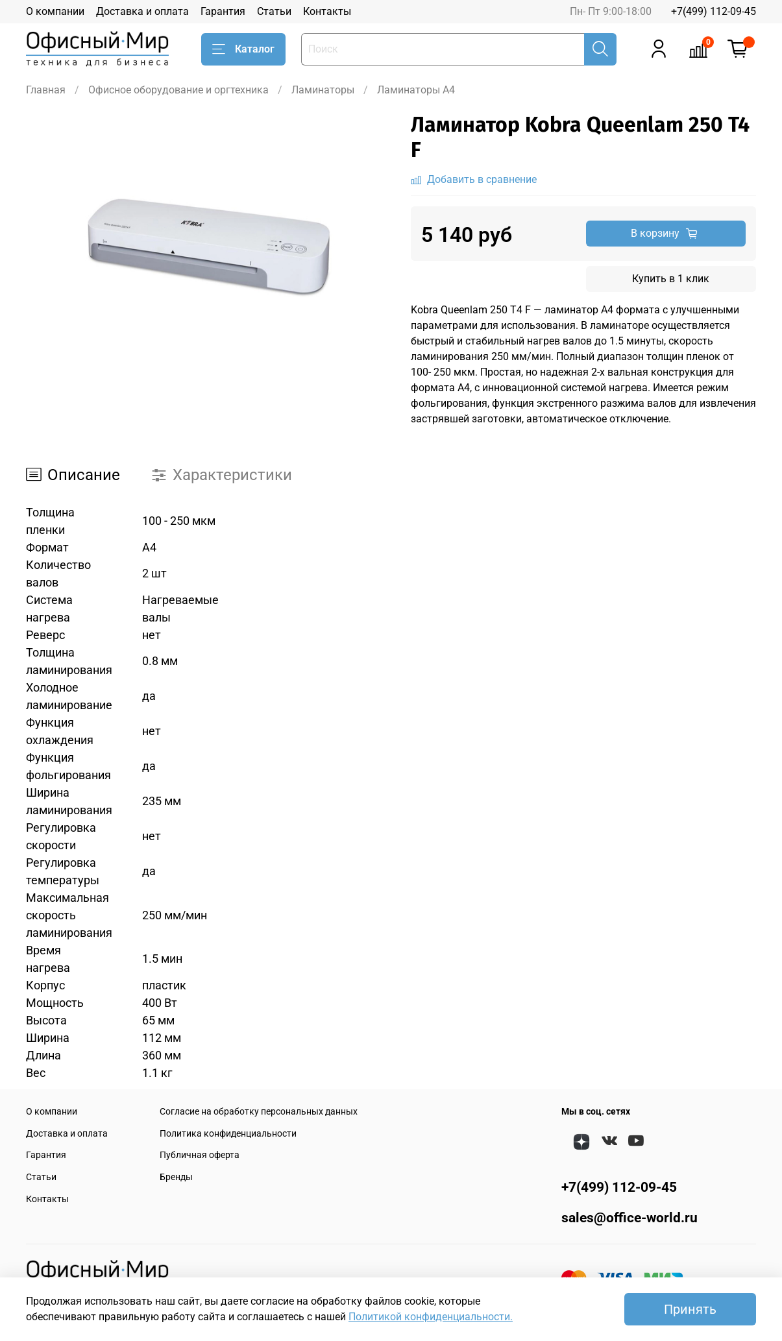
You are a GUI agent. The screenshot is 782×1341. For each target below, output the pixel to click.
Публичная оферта (199, 1155)
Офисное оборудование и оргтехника (178, 90)
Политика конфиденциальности (228, 1133)
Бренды (176, 1177)
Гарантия (223, 11)
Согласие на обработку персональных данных (259, 1111)
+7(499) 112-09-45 (713, 11)
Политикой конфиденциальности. (430, 1317)
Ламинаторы (322, 90)
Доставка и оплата (142, 11)
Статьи (274, 11)
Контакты (327, 11)
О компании (55, 11)
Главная (46, 90)
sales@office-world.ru (629, 1218)
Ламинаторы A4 (416, 90)
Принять (690, 1309)
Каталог (243, 49)
